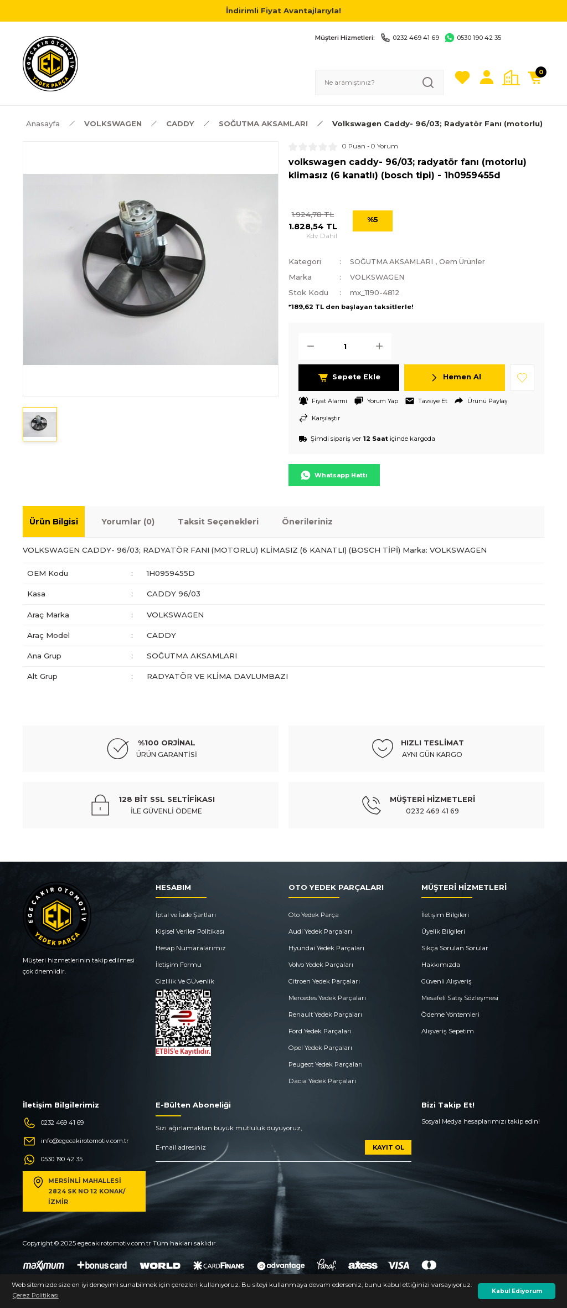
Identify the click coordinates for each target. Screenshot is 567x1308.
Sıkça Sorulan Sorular (454, 948)
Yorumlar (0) (127, 522)
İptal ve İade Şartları (186, 915)
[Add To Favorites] (522, 377)
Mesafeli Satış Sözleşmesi (459, 998)
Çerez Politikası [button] (36, 1295)
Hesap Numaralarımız (191, 948)
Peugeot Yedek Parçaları (325, 1064)
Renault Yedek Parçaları (325, 1014)
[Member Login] (487, 77)
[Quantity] (344, 345)
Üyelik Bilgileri (443, 931)
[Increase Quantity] (382, 345)
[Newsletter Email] (283, 1151)
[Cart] (535, 77)
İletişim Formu (179, 965)
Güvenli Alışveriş (446, 981)
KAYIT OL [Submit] (388, 1147)
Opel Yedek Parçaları (320, 1048)
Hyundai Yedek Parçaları (326, 948)
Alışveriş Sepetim (447, 1031)
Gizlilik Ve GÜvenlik (185, 981)
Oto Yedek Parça (313, 915)
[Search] (379, 82)
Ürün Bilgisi (53, 522)
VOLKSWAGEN (378, 276)
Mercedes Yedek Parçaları (327, 998)
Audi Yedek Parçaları (320, 931)
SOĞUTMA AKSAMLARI (395, 261)
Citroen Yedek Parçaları (324, 981)
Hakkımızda (440, 965)
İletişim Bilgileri (445, 915)
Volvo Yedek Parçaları (320, 965)
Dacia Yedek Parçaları (322, 1081)
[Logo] (50, 63)
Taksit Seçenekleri (218, 522)
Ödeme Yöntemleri (450, 1014)
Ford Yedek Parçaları (320, 1031)
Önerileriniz (307, 522)
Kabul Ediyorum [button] (517, 1291)
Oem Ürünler (470, 261)
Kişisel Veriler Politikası (190, 931)
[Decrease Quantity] (307, 345)
